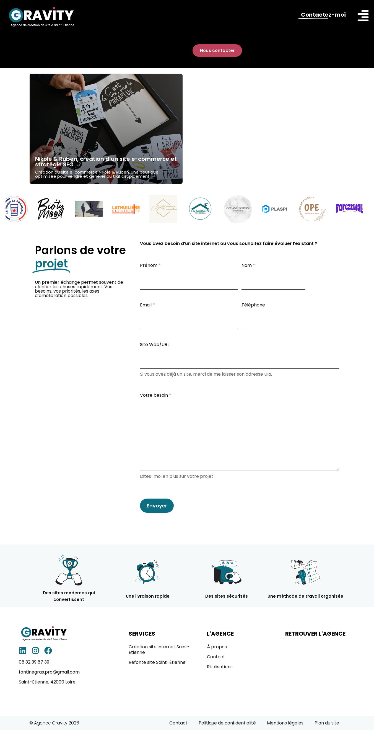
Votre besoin (155, 395)
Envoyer (157, 505)
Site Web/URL (154, 344)
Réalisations (220, 667)
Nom (248, 265)
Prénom (150, 265)
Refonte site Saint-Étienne (157, 662)
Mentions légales (285, 723)
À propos (217, 647)
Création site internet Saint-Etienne (159, 650)
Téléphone (253, 305)
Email (147, 305)
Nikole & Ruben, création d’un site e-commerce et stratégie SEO (106, 161)
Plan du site (327, 723)
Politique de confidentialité (227, 723)
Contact (216, 657)
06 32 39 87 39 (34, 662)
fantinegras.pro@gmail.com (49, 672)
